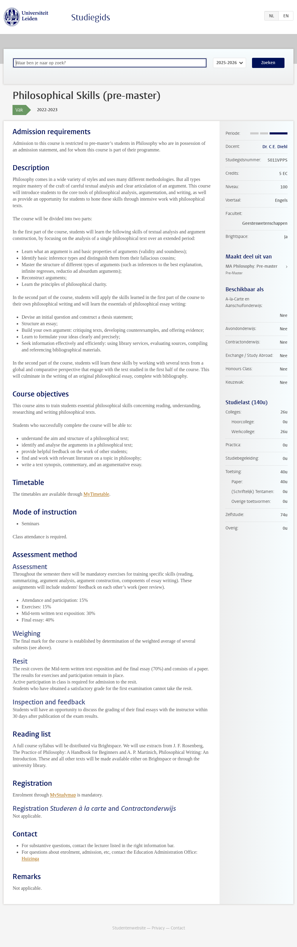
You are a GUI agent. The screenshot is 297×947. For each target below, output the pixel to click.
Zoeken (268, 63)
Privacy (158, 928)
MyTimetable (96, 494)
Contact (178, 928)
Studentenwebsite (129, 928)
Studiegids (90, 17)
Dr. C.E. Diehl (274, 147)
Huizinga (30, 858)
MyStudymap (63, 794)
